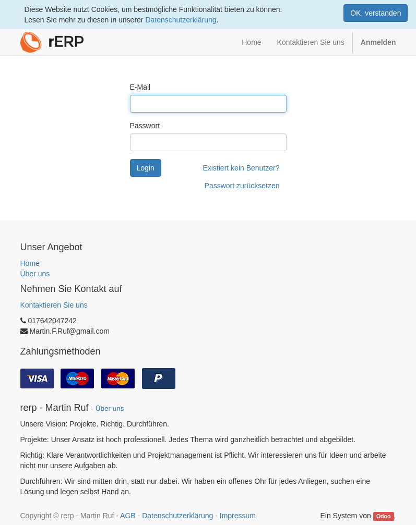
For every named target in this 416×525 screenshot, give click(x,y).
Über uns (35, 274)
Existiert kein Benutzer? (241, 168)
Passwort (145, 125)
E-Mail (140, 87)
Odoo (383, 516)
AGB (128, 515)
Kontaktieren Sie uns (54, 305)
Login (145, 168)
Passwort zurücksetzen (242, 185)
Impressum (238, 515)
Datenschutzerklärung (180, 20)
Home (30, 263)
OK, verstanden (375, 13)
